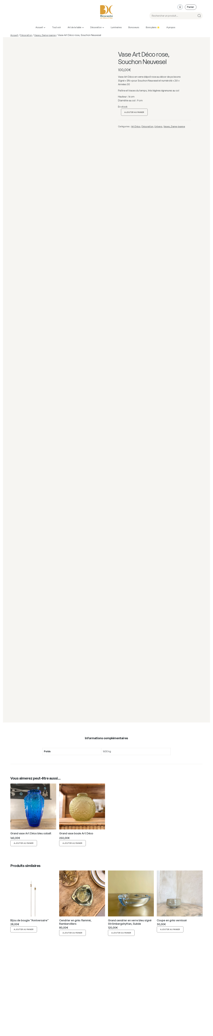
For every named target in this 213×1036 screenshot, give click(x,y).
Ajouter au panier (134, 112)
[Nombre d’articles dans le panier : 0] (190, 7)
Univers (158, 126)
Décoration (26, 35)
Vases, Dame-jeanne (45, 35)
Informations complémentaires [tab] (106, 738)
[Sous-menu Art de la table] (83, 27)
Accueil (14, 35)
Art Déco (136, 126)
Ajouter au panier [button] (24, 843)
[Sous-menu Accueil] (44, 27)
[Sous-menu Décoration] (103, 27)
